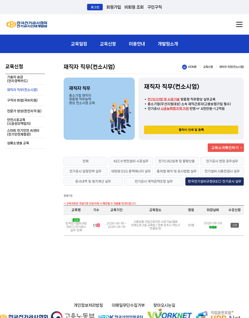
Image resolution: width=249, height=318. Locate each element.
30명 (191, 225)
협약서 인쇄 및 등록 (191, 129)
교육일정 (79, 44)
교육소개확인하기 (225, 148)
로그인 (95, 7)
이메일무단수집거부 (128, 305)
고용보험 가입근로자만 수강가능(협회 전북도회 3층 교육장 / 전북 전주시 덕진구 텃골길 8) (155, 225)
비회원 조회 (134, 7)
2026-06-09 (213, 223)
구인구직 (154, 7)
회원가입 (113, 7)
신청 (234, 225)
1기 (96, 225)
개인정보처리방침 (88, 305)
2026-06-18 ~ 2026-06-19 (116, 225)
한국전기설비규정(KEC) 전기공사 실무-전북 (76, 227)
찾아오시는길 (164, 305)
